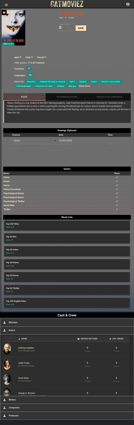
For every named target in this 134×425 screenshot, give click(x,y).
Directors (9, 322)
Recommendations (67, 97)
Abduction (31, 81)
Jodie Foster (24, 363)
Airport (94, 81)
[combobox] (34, 140)
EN (30, 75)
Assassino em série (44, 86)
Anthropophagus (23, 86)
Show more (84, 86)
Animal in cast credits (110, 81)
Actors (8, 330)
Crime (6, 177)
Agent (72, 81)
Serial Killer (9, 205)
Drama (7, 181)
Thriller (7, 209)
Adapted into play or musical (52, 81)
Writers (9, 400)
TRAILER (41, 57)
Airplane (82, 81)
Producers (10, 415)
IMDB (17, 57)
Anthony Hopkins (26, 348)
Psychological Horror (14, 197)
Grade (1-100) (64, 24)
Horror (7, 185)
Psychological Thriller (14, 201)
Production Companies (110, 97)
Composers (11, 407)
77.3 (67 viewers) (36, 63)
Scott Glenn (23, 378)
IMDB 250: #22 (8, 44)
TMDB (29, 57)
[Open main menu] (6, 5)
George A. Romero (26, 393)
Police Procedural (12, 189)
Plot (24, 97)
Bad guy (72, 86)
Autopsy (60, 86)
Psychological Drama (14, 193)
